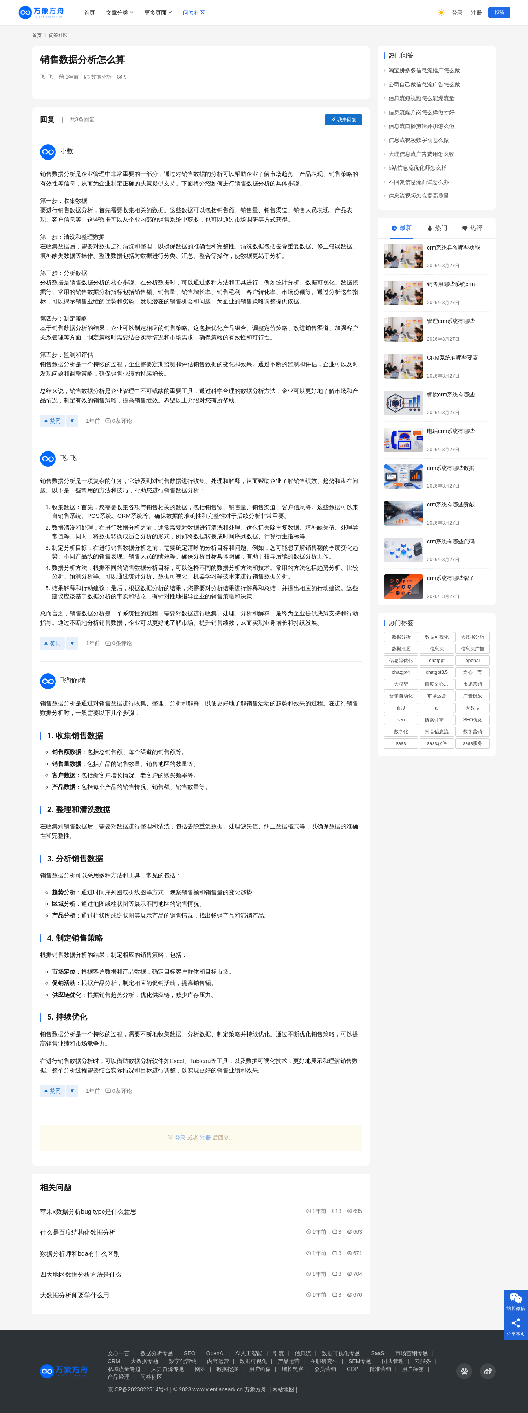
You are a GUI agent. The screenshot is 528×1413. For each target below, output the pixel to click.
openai (473, 660)
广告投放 (472, 696)
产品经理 (119, 1377)
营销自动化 (401, 696)
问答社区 (194, 12)
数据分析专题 (156, 1353)
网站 (200, 1369)
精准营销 (380, 1369)
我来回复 (343, 120)
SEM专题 (359, 1361)
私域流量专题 (124, 1369)
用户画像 (260, 1369)
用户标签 (413, 1369)
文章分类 (117, 12)
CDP (353, 1369)
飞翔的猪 (73, 680)
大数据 (473, 708)
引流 (278, 1353)
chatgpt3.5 (437, 672)
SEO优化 (472, 720)
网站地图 (283, 1389)
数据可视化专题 (341, 1353)
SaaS (377, 1353)
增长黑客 (293, 1369)
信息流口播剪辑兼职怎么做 (422, 126)
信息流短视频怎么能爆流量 (422, 98)
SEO (190, 1353)
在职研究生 (324, 1361)
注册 (476, 12)
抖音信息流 (437, 731)
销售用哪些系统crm (451, 284)
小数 (66, 151)
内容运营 (218, 1361)
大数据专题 (144, 1361)
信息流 (437, 648)
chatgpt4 (401, 672)
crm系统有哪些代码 (451, 541)
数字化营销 (182, 1361)
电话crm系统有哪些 (451, 431)
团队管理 (393, 1361)
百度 (401, 708)
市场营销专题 (411, 1353)
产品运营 (289, 1361)
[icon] (464, 1371)
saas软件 (436, 743)
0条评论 (118, 421)
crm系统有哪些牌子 (451, 578)
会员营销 (325, 1369)
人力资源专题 (167, 1369)
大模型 (401, 684)
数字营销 (472, 731)
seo (401, 720)
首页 (89, 12)
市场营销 (472, 684)
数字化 (401, 731)
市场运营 (436, 696)
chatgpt (436, 660)
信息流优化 (401, 660)
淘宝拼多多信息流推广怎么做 (424, 70)
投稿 (499, 12)
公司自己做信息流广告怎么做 (424, 84)
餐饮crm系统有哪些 (451, 394)
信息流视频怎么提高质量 (419, 196)
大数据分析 (472, 637)
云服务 (422, 1361)
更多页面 (156, 12)
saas (401, 743)
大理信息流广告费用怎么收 (422, 154)
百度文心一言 (439, 684)
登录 (457, 12)
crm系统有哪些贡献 (451, 504)
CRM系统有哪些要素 (452, 357)
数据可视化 (437, 637)
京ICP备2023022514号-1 (139, 1389)
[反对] (72, 421)
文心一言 (472, 672)
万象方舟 (256, 1389)
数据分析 (101, 77)
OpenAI (215, 1353)
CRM (114, 1361)
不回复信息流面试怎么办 (419, 182)
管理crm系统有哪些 (451, 321)
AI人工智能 (248, 1353)
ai (436, 708)
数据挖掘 (401, 648)
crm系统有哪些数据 (451, 468)
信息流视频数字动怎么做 (419, 140)
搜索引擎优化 (439, 720)
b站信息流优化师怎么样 (418, 168)
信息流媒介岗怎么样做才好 (422, 112)
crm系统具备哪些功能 (453, 247)
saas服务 (472, 743)
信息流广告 (472, 648)
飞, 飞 (46, 77)
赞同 (52, 421)
